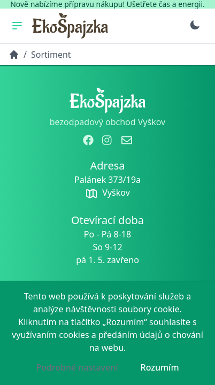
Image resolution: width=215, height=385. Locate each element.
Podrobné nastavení (77, 367)
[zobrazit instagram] (107, 140)
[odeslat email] (126, 140)
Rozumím (160, 367)
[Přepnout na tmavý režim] (194, 25)
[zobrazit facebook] (88, 140)
